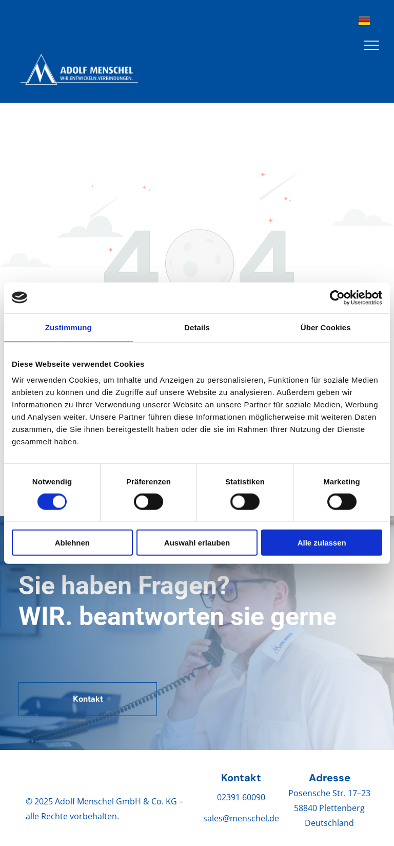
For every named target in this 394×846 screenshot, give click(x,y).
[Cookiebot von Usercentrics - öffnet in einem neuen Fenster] (337, 297)
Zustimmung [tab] (68, 327)
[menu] (371, 45)
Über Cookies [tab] (326, 327)
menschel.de (254, 818)
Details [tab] (197, 327)
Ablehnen (72, 542)
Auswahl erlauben (197, 542)
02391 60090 (241, 797)
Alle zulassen (322, 542)
